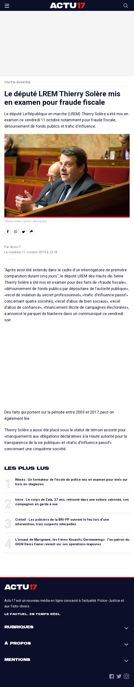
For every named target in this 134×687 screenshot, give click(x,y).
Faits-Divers (17, 82)
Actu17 (67, 5)
